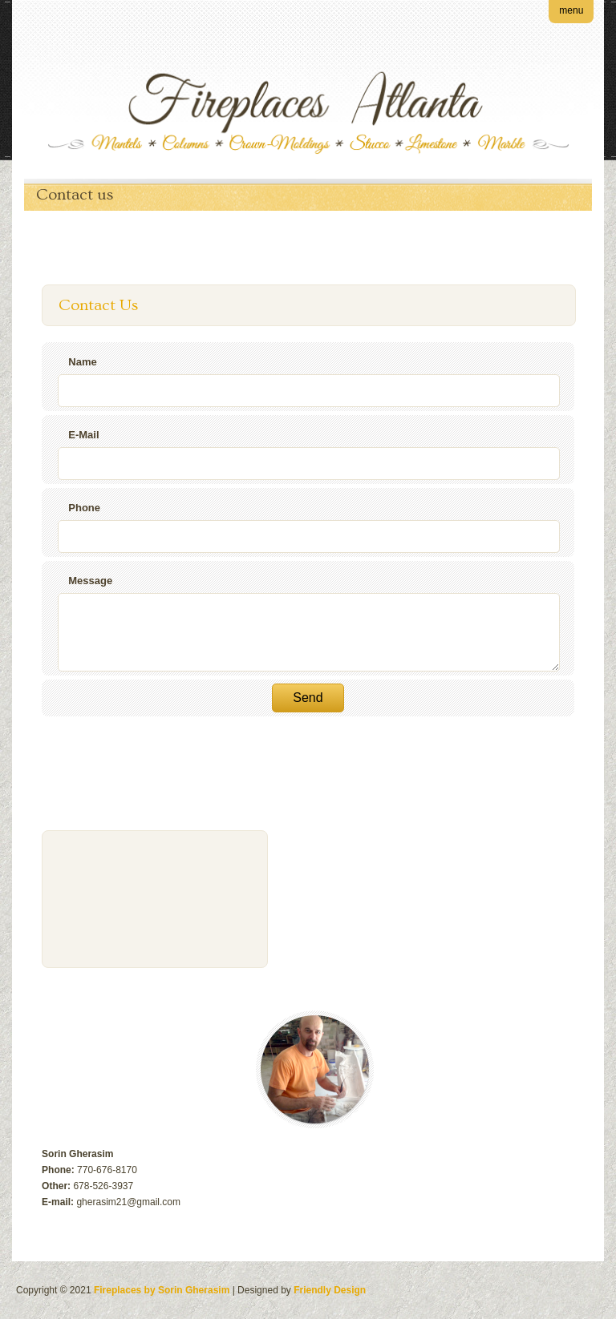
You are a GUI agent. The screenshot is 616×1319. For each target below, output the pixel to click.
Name (82, 362)
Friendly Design (330, 1290)
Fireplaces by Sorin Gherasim (161, 1290)
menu (571, 10)
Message (90, 581)
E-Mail (83, 435)
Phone (84, 508)
